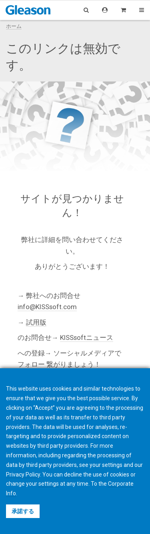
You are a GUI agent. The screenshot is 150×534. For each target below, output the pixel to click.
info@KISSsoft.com (47, 307)
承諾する (23, 511)
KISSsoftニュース (86, 337)
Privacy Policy (23, 474)
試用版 (36, 322)
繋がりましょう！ (73, 364)
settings (48, 483)
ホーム (14, 26)
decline (73, 474)
